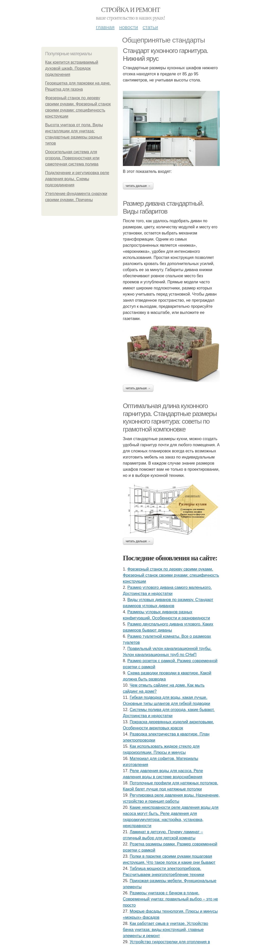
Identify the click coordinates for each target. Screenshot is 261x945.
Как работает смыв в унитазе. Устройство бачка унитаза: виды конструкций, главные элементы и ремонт (165, 929)
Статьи (150, 27)
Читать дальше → (138, 186)
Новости (128, 27)
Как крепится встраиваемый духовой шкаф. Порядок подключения (71, 68)
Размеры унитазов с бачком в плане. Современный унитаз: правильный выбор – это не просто (170, 899)
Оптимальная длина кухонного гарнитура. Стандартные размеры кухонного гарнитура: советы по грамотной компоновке (170, 417)
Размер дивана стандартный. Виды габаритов (163, 207)
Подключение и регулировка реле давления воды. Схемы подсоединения (77, 179)
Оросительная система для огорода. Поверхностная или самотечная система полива (72, 158)
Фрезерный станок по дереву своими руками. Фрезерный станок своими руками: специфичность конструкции (171, 575)
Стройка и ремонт (130, 9)
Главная (105, 27)
